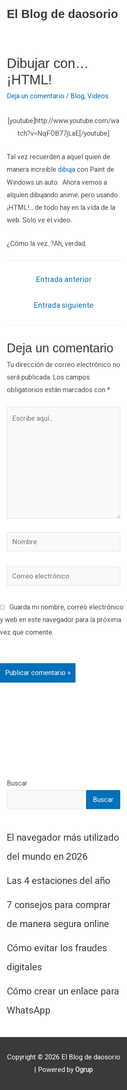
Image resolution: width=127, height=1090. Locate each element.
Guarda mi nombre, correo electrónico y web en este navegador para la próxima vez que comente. (62, 619)
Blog (77, 96)
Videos (97, 96)
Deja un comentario (35, 96)
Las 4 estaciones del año (58, 880)
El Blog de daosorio (62, 13)
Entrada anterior (63, 279)
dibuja (66, 169)
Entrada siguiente (63, 305)
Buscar (17, 783)
